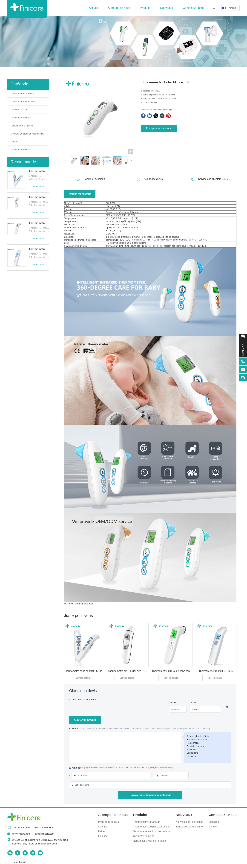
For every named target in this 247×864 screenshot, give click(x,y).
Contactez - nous (193, 7)
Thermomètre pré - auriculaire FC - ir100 (130, 671)
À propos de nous (119, 7)
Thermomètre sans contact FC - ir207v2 (86, 671)
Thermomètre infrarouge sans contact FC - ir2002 (179, 671)
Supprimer (226, 707)
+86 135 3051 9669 (21, 827)
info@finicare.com (21, 834)
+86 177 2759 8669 (44, 827)
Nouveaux (166, 7)
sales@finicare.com (44, 834)
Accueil (93, 7)
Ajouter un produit (85, 720)
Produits (145, 7)
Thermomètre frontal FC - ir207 (216, 671)
